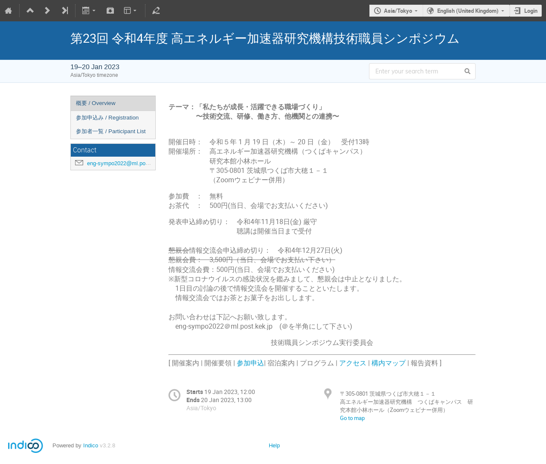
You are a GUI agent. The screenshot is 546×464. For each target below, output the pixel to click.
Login (530, 11)
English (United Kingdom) (468, 11)
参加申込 (250, 363)
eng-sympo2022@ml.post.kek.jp (127, 163)
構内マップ (389, 363)
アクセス (352, 363)
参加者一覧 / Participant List (111, 131)
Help (274, 445)
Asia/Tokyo (398, 11)
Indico (90, 445)
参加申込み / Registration (107, 117)
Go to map (352, 418)
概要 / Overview (96, 103)
